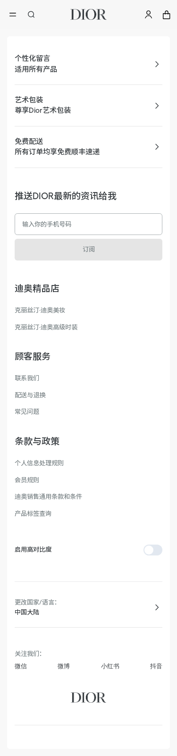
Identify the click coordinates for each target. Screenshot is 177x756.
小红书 (110, 666)
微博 (64, 666)
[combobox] (89, 612)
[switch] (152, 550)
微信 (21, 666)
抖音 (156, 666)
